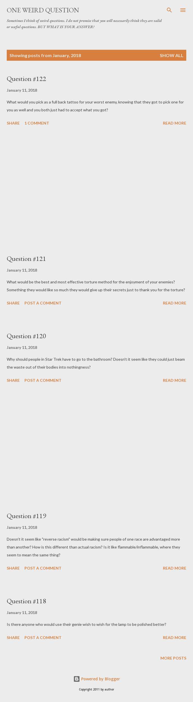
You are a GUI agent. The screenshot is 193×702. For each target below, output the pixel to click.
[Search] (169, 10)
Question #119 (26, 515)
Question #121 (26, 258)
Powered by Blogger (96, 678)
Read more (174, 123)
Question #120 (26, 335)
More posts (173, 658)
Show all (171, 55)
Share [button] (13, 123)
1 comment (36, 123)
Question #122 (26, 78)
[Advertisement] (96, 191)
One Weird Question (43, 10)
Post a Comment (43, 303)
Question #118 (26, 601)
